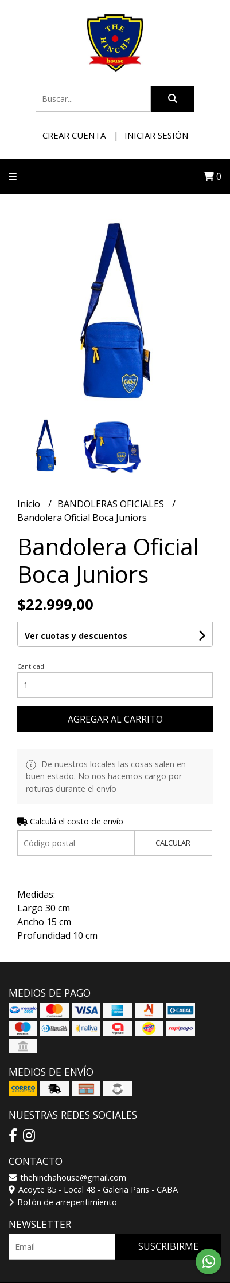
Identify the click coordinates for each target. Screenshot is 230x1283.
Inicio (29, 504)
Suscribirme (168, 1246)
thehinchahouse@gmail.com (67, 1177)
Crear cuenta (74, 135)
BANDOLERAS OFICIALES (111, 504)
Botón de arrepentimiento (63, 1202)
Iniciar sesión (156, 135)
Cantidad (30, 666)
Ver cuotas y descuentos (76, 635)
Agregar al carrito (115, 719)
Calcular (172, 843)
